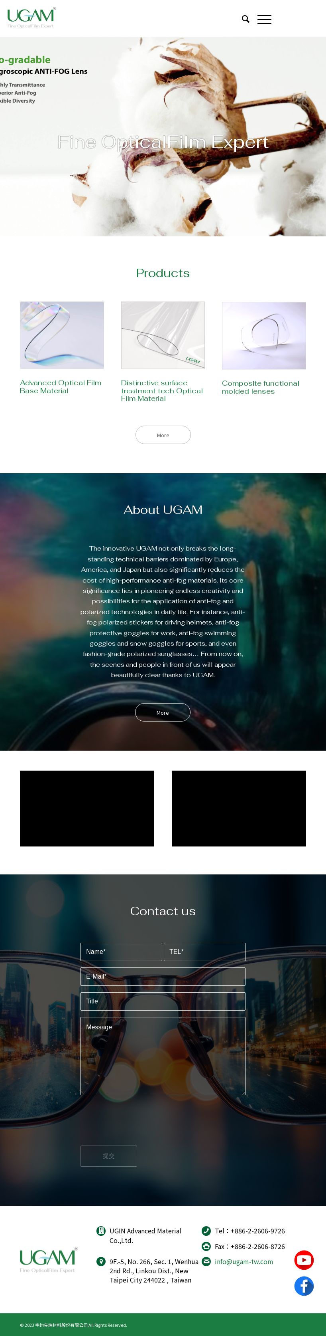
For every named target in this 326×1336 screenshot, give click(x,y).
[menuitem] (241, 18)
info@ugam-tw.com (244, 1261)
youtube (304, 1260)
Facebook (304, 1286)
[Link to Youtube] (296, 18)
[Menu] (260, 18)
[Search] (241, 18)
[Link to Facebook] (312, 18)
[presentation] (141, 1126)
